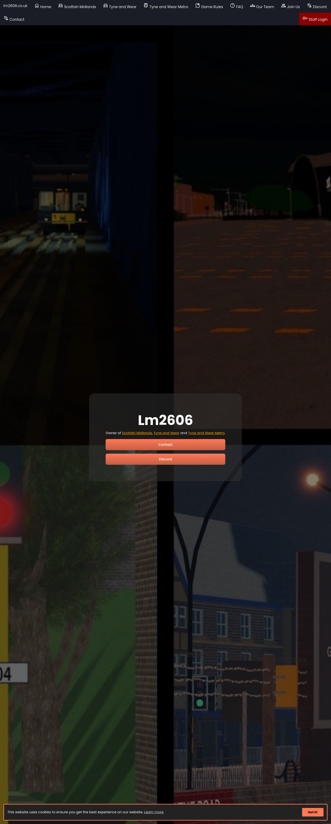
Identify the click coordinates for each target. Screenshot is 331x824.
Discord (317, 6)
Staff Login (315, 18)
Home (42, 6)
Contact (13, 18)
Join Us (290, 6)
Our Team (262, 6)
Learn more (154, 812)
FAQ (236, 6)
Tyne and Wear (120, 6)
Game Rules (209, 6)
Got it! (313, 812)
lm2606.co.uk (15, 5)
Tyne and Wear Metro (165, 6)
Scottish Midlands (77, 6)
